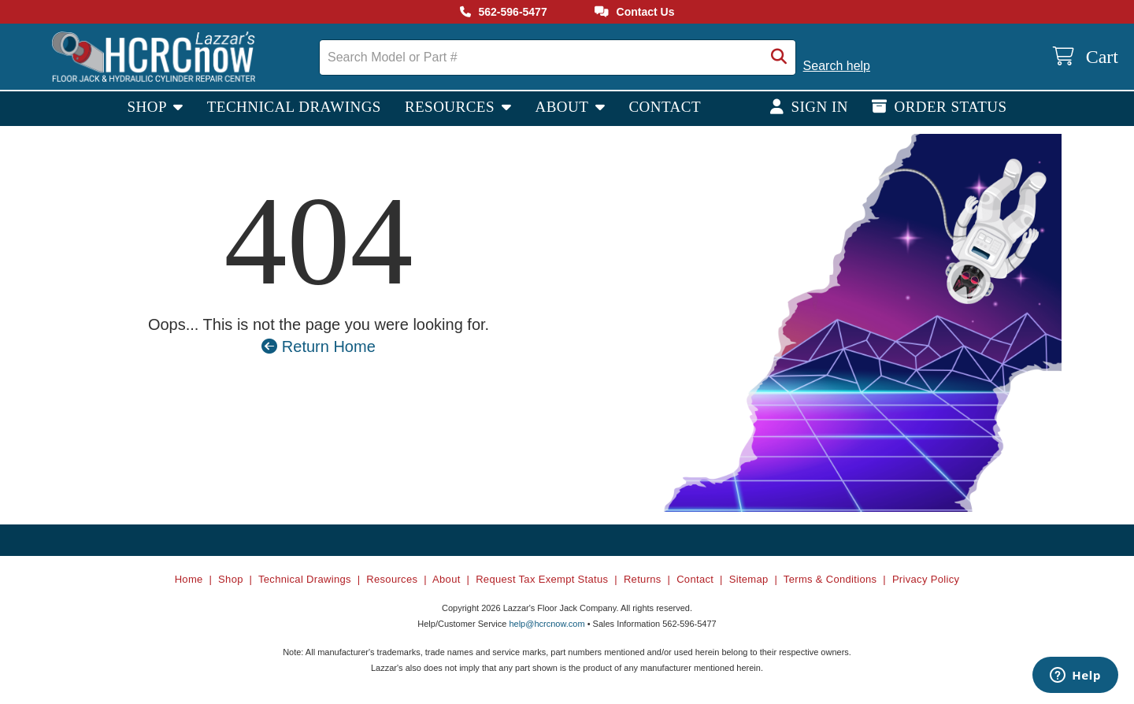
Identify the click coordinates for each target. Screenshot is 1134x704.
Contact (664, 106)
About (563, 106)
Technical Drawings (294, 106)
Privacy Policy (925, 579)
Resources (451, 106)
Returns (643, 579)
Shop (148, 106)
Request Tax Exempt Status (542, 579)
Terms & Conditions (830, 579)
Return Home (318, 346)
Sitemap (749, 579)
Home (189, 579)
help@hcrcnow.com (546, 623)
